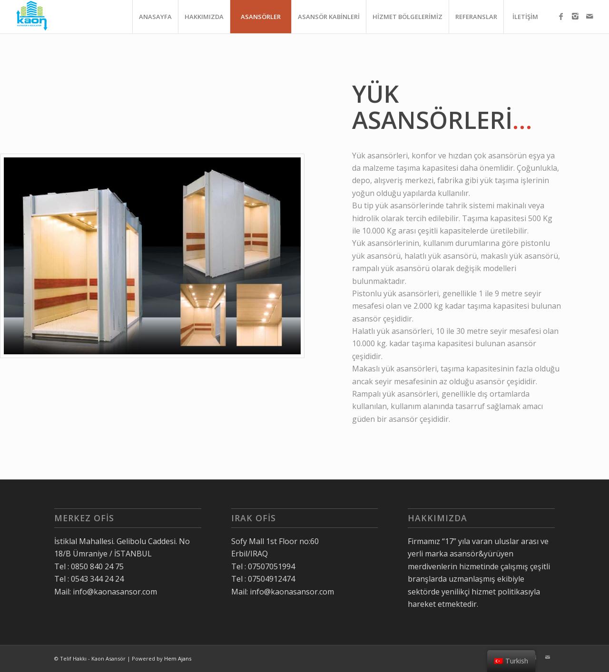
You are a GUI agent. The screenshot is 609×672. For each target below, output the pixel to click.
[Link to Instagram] (575, 16)
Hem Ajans (177, 658)
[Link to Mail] (589, 16)
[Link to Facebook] (561, 16)
